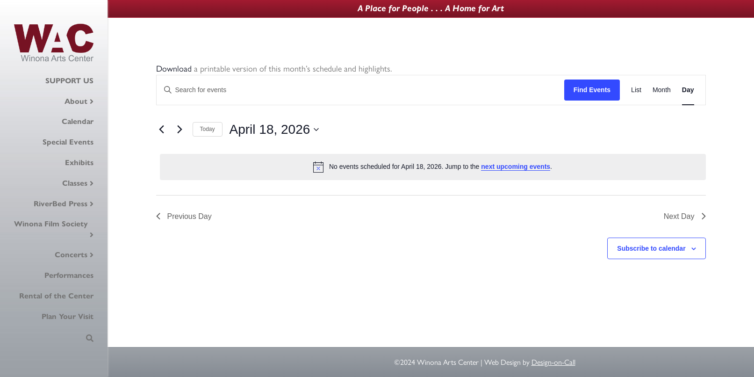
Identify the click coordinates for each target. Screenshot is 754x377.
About (76, 101)
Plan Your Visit (67, 316)
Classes (74, 183)
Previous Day (184, 216)
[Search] (90, 338)
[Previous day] (161, 129)
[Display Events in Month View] (662, 90)
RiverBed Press (60, 203)
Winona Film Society (51, 223)
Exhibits (79, 162)
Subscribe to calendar (651, 248)
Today (207, 129)
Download (174, 69)
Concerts (71, 254)
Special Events (68, 142)
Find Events (592, 90)
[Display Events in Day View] (688, 90)
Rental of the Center (56, 295)
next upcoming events (515, 166)
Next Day (685, 216)
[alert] (433, 167)
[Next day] (180, 129)
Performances (68, 275)
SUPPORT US (69, 80)
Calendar (77, 121)
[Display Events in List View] (636, 90)
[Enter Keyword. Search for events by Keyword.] (360, 90)
